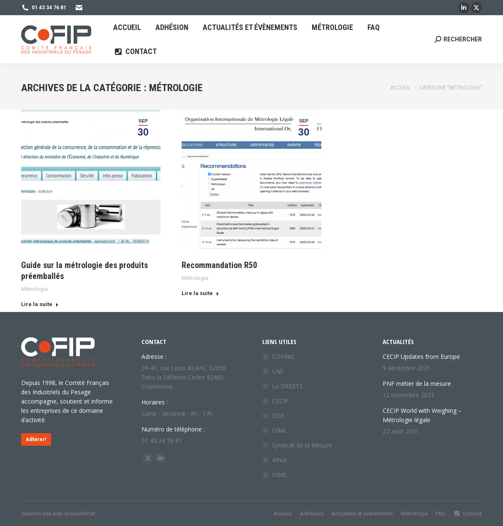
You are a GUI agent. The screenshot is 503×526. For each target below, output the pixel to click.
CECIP (280, 401)
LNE (277, 371)
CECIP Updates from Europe (421, 356)
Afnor (279, 460)
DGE (278, 416)
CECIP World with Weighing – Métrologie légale (422, 415)
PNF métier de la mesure (417, 384)
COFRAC (283, 356)
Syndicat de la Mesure (302, 445)
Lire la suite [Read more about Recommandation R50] (200, 293)
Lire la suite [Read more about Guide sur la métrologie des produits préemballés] (40, 304)
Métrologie (34, 289)
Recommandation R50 (219, 265)
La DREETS (287, 386)
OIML (279, 430)
